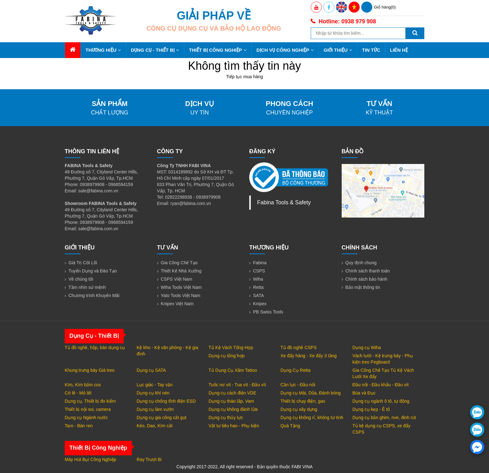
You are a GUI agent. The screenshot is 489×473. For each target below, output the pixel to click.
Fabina (260, 262)
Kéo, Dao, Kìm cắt (155, 425)
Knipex (260, 303)
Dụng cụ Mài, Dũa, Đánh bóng (310, 392)
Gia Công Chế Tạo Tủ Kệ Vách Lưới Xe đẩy (383, 373)
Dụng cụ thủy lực (226, 417)
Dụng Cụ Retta (295, 370)
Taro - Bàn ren (79, 425)
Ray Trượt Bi (149, 459)
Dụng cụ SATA (151, 370)
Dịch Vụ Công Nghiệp (285, 50)
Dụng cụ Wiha (366, 347)
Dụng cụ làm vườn (155, 409)
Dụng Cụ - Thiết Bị (155, 50)
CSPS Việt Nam (176, 279)
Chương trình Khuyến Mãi (93, 295)
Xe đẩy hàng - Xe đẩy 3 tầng (308, 355)
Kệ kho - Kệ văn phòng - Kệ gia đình (167, 350)
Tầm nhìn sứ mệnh (87, 287)
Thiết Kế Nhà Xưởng (181, 270)
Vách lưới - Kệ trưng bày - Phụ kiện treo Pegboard (382, 359)
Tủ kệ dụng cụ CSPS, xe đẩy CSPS (381, 429)
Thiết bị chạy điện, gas (302, 401)
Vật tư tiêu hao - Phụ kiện (234, 425)
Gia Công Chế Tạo (179, 262)
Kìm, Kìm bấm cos (83, 384)
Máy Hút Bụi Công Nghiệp (90, 459)
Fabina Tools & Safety (284, 202)
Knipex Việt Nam (177, 303)
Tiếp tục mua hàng (244, 76)
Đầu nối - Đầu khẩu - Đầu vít (380, 384)
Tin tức (371, 50)
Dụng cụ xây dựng (298, 409)
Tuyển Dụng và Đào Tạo (92, 270)
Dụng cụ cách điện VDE (232, 392)
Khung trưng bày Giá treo (90, 370)
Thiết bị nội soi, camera (88, 409)
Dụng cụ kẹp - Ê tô (371, 409)
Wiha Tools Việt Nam (181, 287)
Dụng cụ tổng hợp (226, 355)
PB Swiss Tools (268, 311)
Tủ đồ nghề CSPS (298, 347)
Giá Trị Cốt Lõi (82, 262)
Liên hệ (399, 50)
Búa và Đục (364, 392)
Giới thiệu (338, 50)
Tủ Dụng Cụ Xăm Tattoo (233, 370)
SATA (258, 295)
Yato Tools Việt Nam (181, 295)
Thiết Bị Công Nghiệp (218, 50)
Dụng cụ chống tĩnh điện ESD (166, 401)
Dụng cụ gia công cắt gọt (161, 417)
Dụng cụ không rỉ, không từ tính (311, 417)
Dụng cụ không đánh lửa (233, 409)
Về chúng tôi (80, 279)
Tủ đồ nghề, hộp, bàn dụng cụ (95, 347)
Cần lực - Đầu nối (297, 384)
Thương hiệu (103, 50)
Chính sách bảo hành (366, 279)
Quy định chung (361, 262)
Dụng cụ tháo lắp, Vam (231, 401)
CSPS (259, 270)
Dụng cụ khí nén (153, 392)
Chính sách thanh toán (367, 270)
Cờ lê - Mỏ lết (78, 392)
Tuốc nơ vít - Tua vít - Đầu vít (237, 384)
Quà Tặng (290, 425)
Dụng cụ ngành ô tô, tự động (380, 401)
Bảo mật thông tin (362, 287)
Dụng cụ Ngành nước (86, 417)
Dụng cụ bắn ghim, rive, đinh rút (384, 417)
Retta (258, 287)
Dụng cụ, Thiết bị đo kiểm (90, 401)
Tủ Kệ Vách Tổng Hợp (231, 347)
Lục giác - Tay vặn (155, 384)
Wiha (258, 279)
